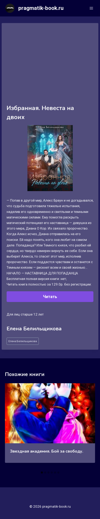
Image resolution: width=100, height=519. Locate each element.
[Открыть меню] (91, 8)
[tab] (42, 472)
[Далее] (87, 426)
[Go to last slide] (12, 426)
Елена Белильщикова (22, 341)
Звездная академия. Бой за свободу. (46, 451)
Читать (50, 296)
